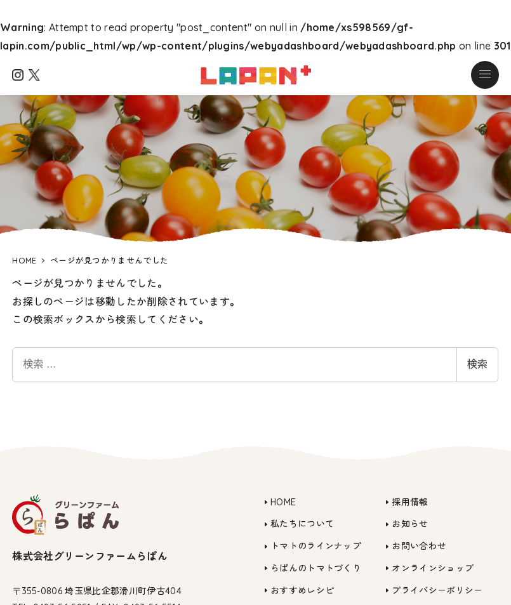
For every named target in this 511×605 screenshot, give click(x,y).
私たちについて (302, 523)
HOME (283, 502)
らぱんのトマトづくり (315, 568)
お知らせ (410, 523)
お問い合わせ (419, 546)
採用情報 (410, 502)
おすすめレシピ (302, 590)
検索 (477, 364)
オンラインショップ (433, 568)
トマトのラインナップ (315, 546)
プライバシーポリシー (437, 590)
